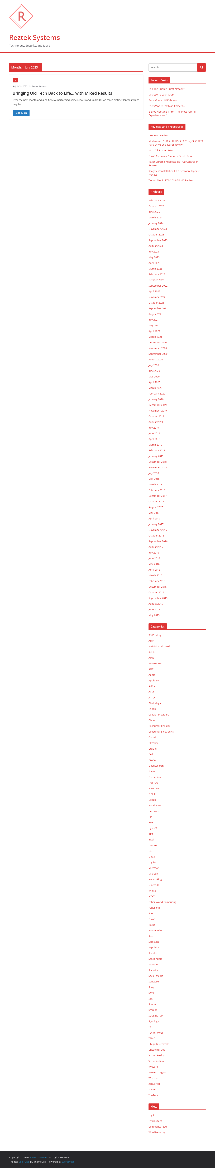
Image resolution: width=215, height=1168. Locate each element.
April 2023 (154, 263)
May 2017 (154, 512)
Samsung (154, 941)
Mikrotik (153, 873)
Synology (154, 1021)
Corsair (153, 737)
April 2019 (154, 439)
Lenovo (153, 845)
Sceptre (153, 953)
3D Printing (155, 635)
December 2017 (158, 495)
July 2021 (154, 319)
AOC (151, 669)
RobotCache (155, 930)
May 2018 (154, 478)
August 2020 (156, 359)
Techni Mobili (156, 1032)
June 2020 (154, 370)
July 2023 (154, 251)
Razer (152, 924)
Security (153, 970)
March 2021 (155, 336)
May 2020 (154, 376)
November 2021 (158, 297)
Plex (151, 913)
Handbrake (155, 805)
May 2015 (154, 615)
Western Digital (157, 1072)
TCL (151, 1027)
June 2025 (154, 211)
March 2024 (155, 217)
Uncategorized (157, 1049)
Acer (151, 640)
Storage (153, 1010)
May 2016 (154, 564)
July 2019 (154, 427)
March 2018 (155, 484)
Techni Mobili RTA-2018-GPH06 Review (171, 180)
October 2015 (156, 592)
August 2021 (156, 314)
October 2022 (156, 280)
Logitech (153, 862)
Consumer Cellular (159, 726)
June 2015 (154, 609)
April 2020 (154, 382)
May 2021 (154, 325)
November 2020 (158, 348)
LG (150, 851)
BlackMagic (155, 703)
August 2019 (156, 422)
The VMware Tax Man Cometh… (167, 106)
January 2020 (156, 399)
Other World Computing (162, 902)
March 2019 (155, 444)
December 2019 (158, 405)
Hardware (154, 811)
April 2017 (154, 518)
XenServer (154, 1083)
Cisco (152, 720)
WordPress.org (157, 1132)
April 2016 (154, 569)
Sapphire (154, 947)
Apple (152, 674)
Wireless (153, 1078)
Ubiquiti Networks (159, 1044)
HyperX (153, 828)
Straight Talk (156, 1015)
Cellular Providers (159, 714)
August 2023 (156, 246)
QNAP (152, 919)
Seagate (153, 964)
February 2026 (157, 200)
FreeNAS (153, 782)
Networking (155, 879)
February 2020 (157, 393)
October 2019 (156, 416)
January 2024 (156, 223)
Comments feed (158, 1126)
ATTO (152, 697)
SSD (151, 998)
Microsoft (154, 868)
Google (152, 799)
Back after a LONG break (163, 100)
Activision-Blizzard (159, 646)
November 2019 (158, 410)
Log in (152, 1115)
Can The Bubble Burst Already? (166, 89)
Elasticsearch (156, 765)
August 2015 (156, 603)
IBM (151, 833)
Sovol (152, 993)
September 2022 (158, 285)
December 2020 (158, 342)
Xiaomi (152, 1089)
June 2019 (154, 433)
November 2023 (158, 228)
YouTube (154, 1095)
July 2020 (154, 365)
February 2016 (157, 581)
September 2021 (158, 308)
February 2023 (157, 274)
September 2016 (158, 541)
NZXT (152, 896)
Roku (151, 936)
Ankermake (155, 663)
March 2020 (155, 388)
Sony (151, 987)
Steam (152, 1004)
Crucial (153, 748)
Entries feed (156, 1121)
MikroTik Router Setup (161, 150)
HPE (151, 822)
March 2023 (155, 268)
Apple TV (154, 680)
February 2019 (157, 450)
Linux (152, 856)
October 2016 (156, 535)
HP (15, 80)
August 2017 (156, 507)
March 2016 (155, 575)
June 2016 (154, 558)
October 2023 (156, 234)
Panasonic (154, 907)
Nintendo (154, 885)
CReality (153, 743)
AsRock (153, 686)
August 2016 (156, 547)
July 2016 (154, 552)
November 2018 (158, 467)
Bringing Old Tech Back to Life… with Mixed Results (62, 93)
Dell (151, 754)
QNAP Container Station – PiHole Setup (171, 156)
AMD (151, 657)
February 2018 (157, 490)
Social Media (156, 975)
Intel (151, 839)
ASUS (152, 691)
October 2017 (156, 501)
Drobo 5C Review (158, 135)
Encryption (155, 777)
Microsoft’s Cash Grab (161, 94)
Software (154, 981)
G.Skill (152, 794)
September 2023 (158, 240)
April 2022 (154, 291)
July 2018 (154, 473)
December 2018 (158, 461)
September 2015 (158, 598)
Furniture (154, 788)
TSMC (152, 1038)
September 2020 (158, 353)
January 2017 (156, 524)
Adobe (152, 652)
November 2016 (158, 530)
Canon (152, 709)
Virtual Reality (157, 1055)
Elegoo (152, 771)
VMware (153, 1066)
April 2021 (154, 331)
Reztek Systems (34, 37)
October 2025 (156, 206)
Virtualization (156, 1061)
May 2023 (154, 257)
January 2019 (156, 456)
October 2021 (156, 302)
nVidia (152, 890)
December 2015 (158, 586)
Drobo (152, 760)
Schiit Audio (155, 958)
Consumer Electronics (161, 731)
